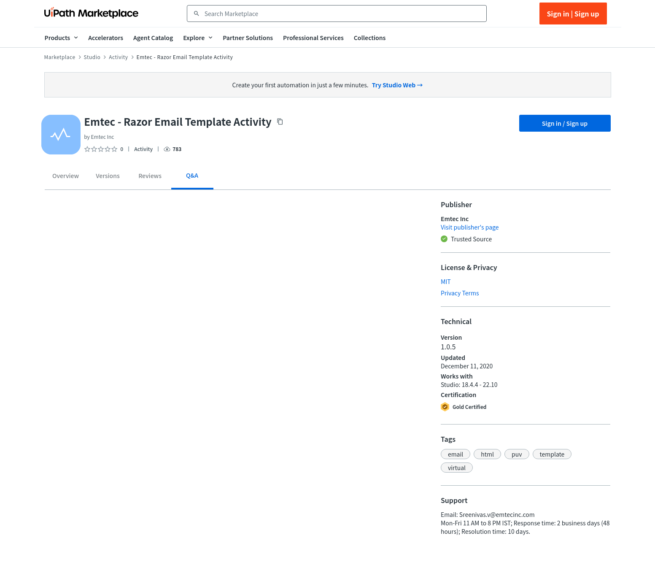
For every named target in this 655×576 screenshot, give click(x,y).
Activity (118, 57)
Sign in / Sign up (565, 123)
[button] (455, 454)
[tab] (66, 177)
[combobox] (342, 13)
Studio (92, 57)
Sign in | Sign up (573, 13)
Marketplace (59, 57)
